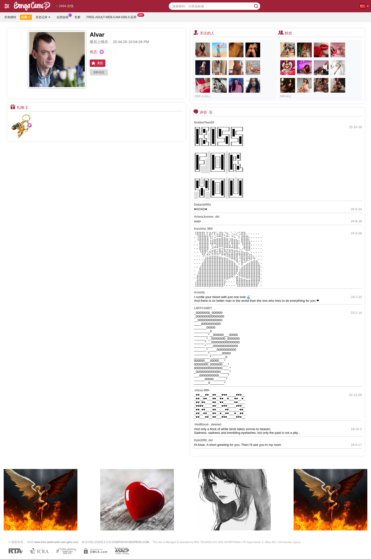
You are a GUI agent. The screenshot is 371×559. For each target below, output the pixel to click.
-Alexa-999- (202, 390)
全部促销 (64, 17)
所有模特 (10, 17)
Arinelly (199, 292)
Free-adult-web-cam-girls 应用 (112, 17)
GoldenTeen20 (204, 122)
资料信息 (98, 72)
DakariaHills (202, 204)
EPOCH (121, 542)
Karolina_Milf (203, 228)
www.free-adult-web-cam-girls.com (56, 542)
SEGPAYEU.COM (138, 542)
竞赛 (77, 17)
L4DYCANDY (203, 308)
